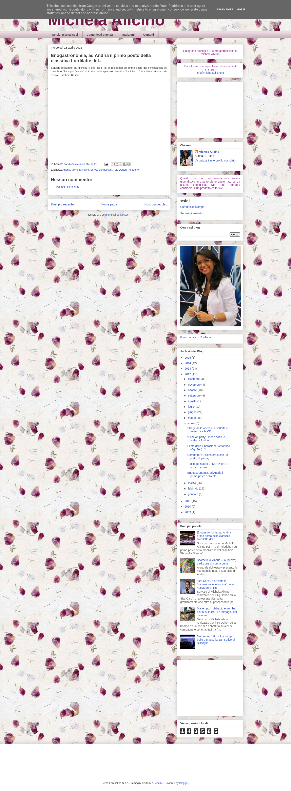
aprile (192, 423)
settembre (194, 395)
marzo (192, 483)
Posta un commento (67, 186)
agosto (192, 401)
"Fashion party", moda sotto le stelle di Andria (206, 438)
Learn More (225, 9)
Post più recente (62, 204)
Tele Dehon (120, 169)
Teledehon (134, 169)
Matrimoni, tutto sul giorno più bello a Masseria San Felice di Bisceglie (216, 640)
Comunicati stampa (100, 34)
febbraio (193, 488)
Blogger (183, 783)
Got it (241, 9)
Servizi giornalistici (65, 34)
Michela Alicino (106, 20)
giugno (192, 412)
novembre (194, 384)
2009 (188, 512)
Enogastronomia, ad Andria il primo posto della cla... (205, 474)
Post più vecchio (155, 204)
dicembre (194, 379)
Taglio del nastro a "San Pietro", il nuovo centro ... (208, 465)
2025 (188, 357)
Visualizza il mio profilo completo (215, 160)
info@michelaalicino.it (210, 72)
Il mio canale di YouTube (195, 337)
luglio (191, 406)
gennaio (193, 494)
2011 (188, 501)
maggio (193, 417)
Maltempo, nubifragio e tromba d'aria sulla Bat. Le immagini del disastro (217, 612)
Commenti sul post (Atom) (115, 214)
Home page (109, 204)
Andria (66, 169)
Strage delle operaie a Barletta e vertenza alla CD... (207, 429)
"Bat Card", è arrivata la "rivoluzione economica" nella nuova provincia (215, 584)
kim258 (159, 783)
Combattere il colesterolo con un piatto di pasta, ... (207, 456)
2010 (188, 506)
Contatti (148, 34)
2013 (188, 368)
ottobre (192, 390)
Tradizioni (128, 34)
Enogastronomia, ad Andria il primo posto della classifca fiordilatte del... (215, 536)
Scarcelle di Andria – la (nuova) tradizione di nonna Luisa (216, 561)
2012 (188, 374)
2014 (188, 363)
